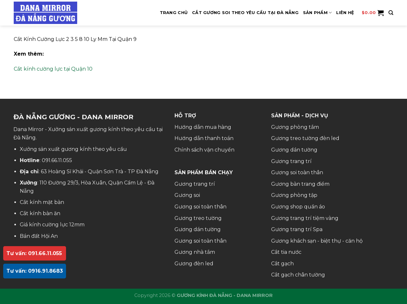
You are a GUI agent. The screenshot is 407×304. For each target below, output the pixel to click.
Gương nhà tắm (194, 252)
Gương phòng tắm (295, 127)
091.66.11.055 (57, 160)
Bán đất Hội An (39, 236)
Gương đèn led (193, 264)
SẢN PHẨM (317, 13)
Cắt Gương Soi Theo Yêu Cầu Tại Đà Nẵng (245, 12)
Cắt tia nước (286, 252)
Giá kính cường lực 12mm (52, 225)
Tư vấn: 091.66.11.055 (34, 253)
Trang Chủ (174, 12)
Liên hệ (345, 12)
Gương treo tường (198, 218)
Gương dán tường (197, 229)
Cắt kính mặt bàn (42, 202)
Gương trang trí (194, 184)
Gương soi (187, 195)
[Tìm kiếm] (391, 13)
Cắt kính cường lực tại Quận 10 (53, 69)
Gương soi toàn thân (200, 207)
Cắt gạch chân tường (298, 275)
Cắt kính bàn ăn (40, 213)
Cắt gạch (282, 264)
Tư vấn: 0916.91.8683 (34, 271)
